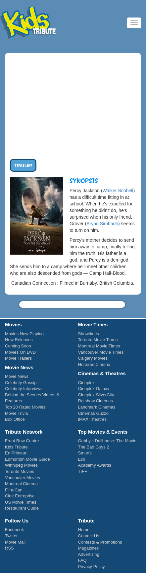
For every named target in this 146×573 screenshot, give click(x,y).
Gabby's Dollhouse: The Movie (107, 440)
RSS (9, 548)
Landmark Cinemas (97, 407)
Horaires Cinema (94, 364)
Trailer (23, 165)
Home (84, 529)
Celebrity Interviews (23, 388)
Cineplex (86, 382)
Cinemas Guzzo (93, 413)
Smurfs (85, 452)
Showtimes (88, 333)
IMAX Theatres (92, 419)
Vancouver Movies (22, 477)
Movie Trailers (18, 358)
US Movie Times (20, 502)
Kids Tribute (28, 23)
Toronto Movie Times (98, 339)
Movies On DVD (20, 352)
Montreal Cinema (21, 483)
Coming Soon (18, 345)
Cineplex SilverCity (96, 394)
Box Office (15, 419)
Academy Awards (94, 465)
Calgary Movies (93, 358)
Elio (81, 459)
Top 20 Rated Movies (25, 407)
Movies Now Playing (24, 333)
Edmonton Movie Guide (27, 459)
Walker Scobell (118, 190)
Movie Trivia (16, 413)
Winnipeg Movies (21, 465)
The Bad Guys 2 (93, 447)
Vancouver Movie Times (101, 352)
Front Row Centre (22, 440)
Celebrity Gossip (20, 382)
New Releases (19, 339)
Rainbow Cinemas (95, 400)
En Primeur (15, 452)
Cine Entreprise (20, 495)
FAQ (82, 560)
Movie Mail (15, 542)
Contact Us (88, 535)
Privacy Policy (91, 566)
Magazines (88, 548)
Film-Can (14, 489)
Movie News (16, 376)
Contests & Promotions (100, 542)
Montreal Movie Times (99, 345)
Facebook (14, 529)
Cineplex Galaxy (94, 388)
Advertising (88, 554)
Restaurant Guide (22, 508)
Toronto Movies (19, 471)
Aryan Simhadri (102, 223)
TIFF (82, 471)
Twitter (11, 535)
